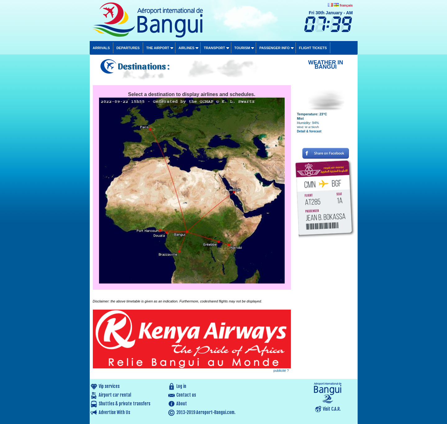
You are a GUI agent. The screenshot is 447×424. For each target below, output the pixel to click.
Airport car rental (115, 395)
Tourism (242, 48)
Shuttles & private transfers (124, 403)
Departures (128, 48)
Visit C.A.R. (332, 409)
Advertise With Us (114, 412)
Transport (214, 48)
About (181, 403)
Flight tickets (313, 48)
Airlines (186, 48)
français (346, 5)
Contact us (186, 395)
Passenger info (274, 48)
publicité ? (281, 370)
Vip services (109, 386)
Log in (181, 386)
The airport (157, 48)
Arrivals (101, 48)
